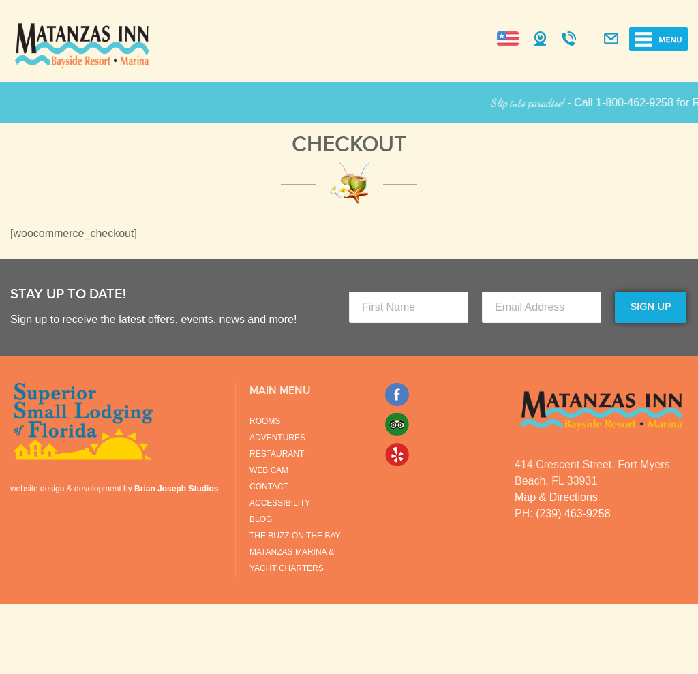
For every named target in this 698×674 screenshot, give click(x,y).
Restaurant (276, 454)
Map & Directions (556, 497)
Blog (260, 519)
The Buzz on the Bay (295, 535)
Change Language (508, 38)
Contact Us (611, 39)
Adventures (277, 437)
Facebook (397, 394)
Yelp (397, 454)
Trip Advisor (397, 424)
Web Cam (268, 470)
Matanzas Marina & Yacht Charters (291, 560)
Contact (268, 486)
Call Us (569, 39)
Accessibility (279, 503)
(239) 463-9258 (573, 513)
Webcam (540, 39)
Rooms (264, 421)
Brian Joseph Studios (176, 488)
